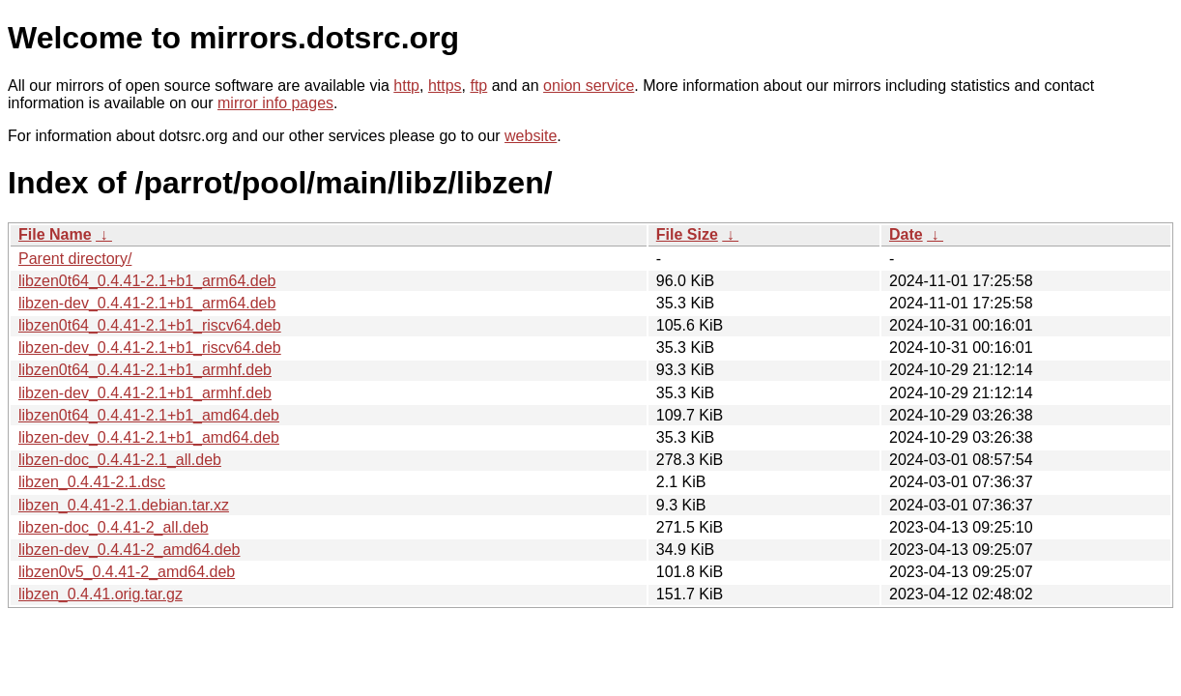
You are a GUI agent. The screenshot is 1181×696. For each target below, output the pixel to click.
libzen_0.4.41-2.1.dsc (91, 482)
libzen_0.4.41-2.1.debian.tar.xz (123, 505)
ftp (478, 85)
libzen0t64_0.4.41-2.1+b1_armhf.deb (145, 370)
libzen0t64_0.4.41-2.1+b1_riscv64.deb (149, 325)
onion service (588, 85)
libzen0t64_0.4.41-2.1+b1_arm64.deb (146, 281)
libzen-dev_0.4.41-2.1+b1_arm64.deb (146, 303)
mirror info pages (275, 103)
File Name (55, 234)
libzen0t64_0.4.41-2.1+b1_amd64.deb (148, 415)
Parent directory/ (74, 258)
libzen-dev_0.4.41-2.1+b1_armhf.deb (145, 393)
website (530, 136)
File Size (687, 234)
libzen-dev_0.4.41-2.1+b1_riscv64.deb (149, 347)
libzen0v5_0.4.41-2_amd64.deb (126, 572)
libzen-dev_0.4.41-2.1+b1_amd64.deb (148, 437)
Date (906, 234)
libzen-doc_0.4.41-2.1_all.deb (119, 459)
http (406, 85)
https (445, 85)
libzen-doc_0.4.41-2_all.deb (113, 527)
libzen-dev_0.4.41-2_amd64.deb (129, 549)
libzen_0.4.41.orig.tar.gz (100, 594)
